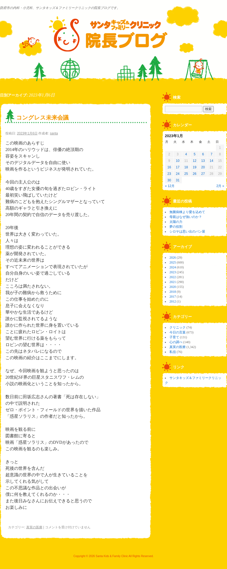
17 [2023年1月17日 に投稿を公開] (177, 167)
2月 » (220, 186)
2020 (172, 287)
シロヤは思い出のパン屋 (187, 231)
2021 (172, 282)
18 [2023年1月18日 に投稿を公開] (186, 167)
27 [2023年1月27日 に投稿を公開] (203, 174)
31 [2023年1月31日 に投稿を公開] (177, 180)
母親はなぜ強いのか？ (185, 217)
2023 (172, 272)
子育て (174, 337)
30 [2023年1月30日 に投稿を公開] (169, 180)
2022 (172, 277)
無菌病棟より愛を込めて (187, 212)
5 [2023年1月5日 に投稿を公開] (195, 154)
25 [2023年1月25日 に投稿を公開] (186, 174)
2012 (172, 301)
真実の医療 (34, 527)
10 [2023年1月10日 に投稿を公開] (177, 161)
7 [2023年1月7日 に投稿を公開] (211, 154)
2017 (172, 296)
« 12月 (170, 186)
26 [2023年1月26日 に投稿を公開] (194, 174)
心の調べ (175, 342)
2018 (172, 292)
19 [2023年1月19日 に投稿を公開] (194, 167)
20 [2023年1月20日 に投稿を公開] (203, 167)
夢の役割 (175, 227)
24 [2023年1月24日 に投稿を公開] (177, 174)
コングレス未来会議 (42, 117)
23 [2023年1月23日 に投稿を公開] (169, 174)
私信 (172, 352)
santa (54, 133)
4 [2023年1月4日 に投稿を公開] (186, 154)
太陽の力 (175, 222)
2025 (172, 262)
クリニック (177, 327)
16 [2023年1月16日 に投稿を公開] (169, 167)
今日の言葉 (177, 332)
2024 (172, 267)
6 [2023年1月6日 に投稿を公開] (203, 154)
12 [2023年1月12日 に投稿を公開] (194, 161)
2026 (172, 257)
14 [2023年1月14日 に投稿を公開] (211, 161)
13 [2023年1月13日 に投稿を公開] (203, 161)
